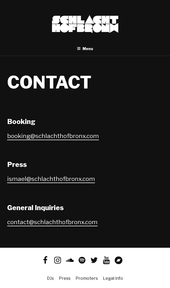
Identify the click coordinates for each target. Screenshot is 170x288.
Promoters (87, 278)
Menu (85, 48)
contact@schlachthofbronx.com (52, 222)
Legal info (113, 278)
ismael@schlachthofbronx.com (51, 179)
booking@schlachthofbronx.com (53, 136)
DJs (50, 278)
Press (65, 278)
